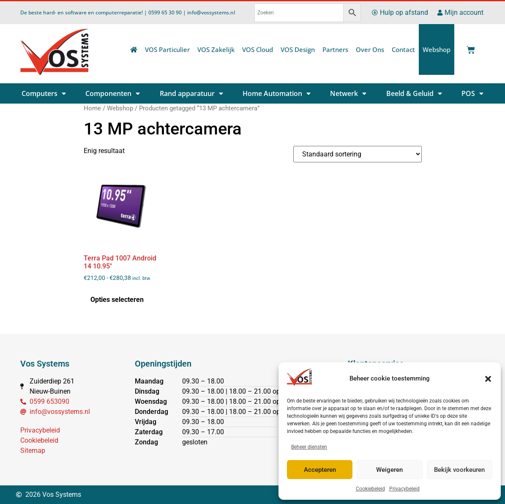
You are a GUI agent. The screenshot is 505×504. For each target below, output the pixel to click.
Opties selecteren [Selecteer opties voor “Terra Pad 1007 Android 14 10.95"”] (117, 300)
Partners (335, 49)
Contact (403, 49)
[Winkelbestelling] (357, 154)
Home (92, 108)
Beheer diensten (309, 447)
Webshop (436, 49)
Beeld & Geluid (414, 93)
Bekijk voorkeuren (459, 470)
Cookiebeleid (370, 489)
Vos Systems (44, 364)
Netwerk (348, 93)
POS (472, 93)
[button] (488, 379)
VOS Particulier (167, 49)
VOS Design (298, 49)
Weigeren (389, 470)
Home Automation (277, 93)
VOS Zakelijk (216, 49)
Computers (44, 93)
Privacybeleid (404, 489)
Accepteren (320, 470)
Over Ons (370, 49)
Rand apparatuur (191, 93)
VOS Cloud (257, 49)
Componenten (112, 93)
